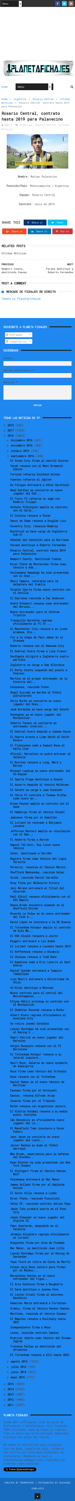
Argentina (20, 99)
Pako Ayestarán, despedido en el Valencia (34, 1227)
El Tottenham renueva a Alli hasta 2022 (39, 1355)
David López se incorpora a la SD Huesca (40, 922)
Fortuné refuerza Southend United (35, 474)
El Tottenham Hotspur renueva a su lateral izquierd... (35, 1056)
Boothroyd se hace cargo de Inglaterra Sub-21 (38, 533)
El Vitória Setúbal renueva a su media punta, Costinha (38, 1113)
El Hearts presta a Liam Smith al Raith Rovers (39, 738)
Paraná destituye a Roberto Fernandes (38, 545)
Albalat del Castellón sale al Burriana (39, 540)
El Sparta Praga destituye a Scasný (36, 779)
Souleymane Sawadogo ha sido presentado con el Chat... (39, 574)
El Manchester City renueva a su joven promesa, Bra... (38, 630)
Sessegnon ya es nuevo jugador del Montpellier (35, 716)
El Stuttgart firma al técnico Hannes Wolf (38, 1172)
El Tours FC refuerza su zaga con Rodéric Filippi (35, 500)
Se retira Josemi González (29, 1023)
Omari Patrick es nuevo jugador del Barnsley (36, 1039)
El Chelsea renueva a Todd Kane (33, 957)
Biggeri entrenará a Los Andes (32, 941)
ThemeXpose (27, 1482)
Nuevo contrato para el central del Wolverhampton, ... (36, 994)
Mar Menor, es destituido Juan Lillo (37, 1248)
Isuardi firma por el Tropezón (32, 1101)
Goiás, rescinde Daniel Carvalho (34, 877)
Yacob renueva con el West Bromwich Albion (36, 467)
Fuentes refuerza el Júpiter (31, 479)
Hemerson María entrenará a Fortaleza (38, 1303)
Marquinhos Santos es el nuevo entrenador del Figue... (32, 1277)
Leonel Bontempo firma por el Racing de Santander (39, 1255)
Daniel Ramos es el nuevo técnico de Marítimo (37, 1083)
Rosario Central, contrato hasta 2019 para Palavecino (38, 552)
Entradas (14, 335)
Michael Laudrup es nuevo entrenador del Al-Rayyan (40, 772)
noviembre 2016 (22, 445)
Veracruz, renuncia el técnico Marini (38, 867)
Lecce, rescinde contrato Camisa (34, 1333)
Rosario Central (43, 99)
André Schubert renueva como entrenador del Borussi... (39, 605)
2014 (11, 1389)
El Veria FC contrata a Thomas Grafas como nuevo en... (38, 796)
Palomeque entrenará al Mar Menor (35, 1179)
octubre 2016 (21, 451)
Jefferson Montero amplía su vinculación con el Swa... (40, 832)
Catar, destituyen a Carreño (31, 853)
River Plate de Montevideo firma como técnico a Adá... (38, 565)
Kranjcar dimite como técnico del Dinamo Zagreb (40, 1339)
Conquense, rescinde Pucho (29, 687)
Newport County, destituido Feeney (35, 559)
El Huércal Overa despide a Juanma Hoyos (40, 731)
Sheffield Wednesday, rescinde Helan (37, 872)
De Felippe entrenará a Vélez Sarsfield (39, 485)
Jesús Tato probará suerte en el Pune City (38, 1210)
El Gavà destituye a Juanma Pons (34, 1289)
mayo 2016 (18, 1377)
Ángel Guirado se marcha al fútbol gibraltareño (35, 694)
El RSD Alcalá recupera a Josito (34, 936)
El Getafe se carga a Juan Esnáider (36, 790)
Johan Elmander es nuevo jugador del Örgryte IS (37, 1219)
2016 (11, 435)
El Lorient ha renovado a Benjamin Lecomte (36, 824)
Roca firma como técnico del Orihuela (38, 1071)
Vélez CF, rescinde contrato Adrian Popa (40, 1204)
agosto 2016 (20, 1361)
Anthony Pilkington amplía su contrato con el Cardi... (39, 508)
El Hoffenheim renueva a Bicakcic (35, 952)
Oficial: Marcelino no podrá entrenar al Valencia (40, 755)
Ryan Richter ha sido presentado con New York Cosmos (40, 1164)
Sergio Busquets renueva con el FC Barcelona (35, 1047)
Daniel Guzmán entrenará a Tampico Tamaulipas (36, 972)
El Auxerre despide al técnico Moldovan (39, 785)
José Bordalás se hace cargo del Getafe (39, 709)
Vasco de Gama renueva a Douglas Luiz (38, 521)
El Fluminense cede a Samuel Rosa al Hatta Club (37, 747)
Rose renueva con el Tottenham (32, 1077)
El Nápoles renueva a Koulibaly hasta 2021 (38, 1320)
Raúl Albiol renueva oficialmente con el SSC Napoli (40, 898)
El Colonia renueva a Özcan (30, 515)
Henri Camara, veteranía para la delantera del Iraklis (34, 582)
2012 (11, 1399)
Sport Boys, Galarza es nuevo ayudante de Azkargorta (38, 1064)
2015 (11, 1384)
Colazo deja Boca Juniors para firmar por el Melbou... (38, 1268)
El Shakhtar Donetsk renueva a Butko (37, 1010)
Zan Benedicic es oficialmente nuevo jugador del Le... (37, 1121)
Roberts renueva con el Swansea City (37, 646)
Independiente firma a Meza (30, 1327)
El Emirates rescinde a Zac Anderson (37, 598)
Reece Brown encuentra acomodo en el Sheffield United (37, 906)
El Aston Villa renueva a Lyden (33, 1193)
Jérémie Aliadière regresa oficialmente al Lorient (39, 1235)
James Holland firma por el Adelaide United (37, 1186)
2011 (11, 1405)
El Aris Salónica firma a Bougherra (36, 1284)
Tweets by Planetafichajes (21, 299)
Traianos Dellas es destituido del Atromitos (35, 1348)
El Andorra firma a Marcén (29, 839)
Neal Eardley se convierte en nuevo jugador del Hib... (36, 491)
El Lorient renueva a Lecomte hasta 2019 (40, 946)
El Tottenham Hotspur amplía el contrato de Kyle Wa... (40, 929)
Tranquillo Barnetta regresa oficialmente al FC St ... (31, 622)
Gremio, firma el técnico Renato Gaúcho (39, 1308)
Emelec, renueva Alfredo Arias (32, 1095)
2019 (11, 425)
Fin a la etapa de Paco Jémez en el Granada (36, 638)
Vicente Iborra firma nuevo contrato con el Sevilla (40, 591)
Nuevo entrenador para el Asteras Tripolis (34, 613)
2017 (11, 430)
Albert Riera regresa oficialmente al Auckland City (38, 1016)
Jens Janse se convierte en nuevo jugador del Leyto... (34, 1138)
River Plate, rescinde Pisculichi (35, 1198)
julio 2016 (19, 1367)
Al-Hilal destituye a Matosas (31, 988)
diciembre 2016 (22, 440)
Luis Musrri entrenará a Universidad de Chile (39, 980)
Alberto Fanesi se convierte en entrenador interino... (33, 724)
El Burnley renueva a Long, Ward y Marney (35, 764)
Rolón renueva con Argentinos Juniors (38, 1106)
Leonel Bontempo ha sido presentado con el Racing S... (39, 1030)
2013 (11, 1394)
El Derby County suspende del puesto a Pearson (38, 671)
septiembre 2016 (23, 456)
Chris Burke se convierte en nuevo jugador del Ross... (35, 702)
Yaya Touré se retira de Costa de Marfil (40, 1262)
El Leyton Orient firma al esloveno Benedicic (36, 1296)
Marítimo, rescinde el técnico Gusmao (38, 1313)
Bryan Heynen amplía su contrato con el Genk (39, 805)
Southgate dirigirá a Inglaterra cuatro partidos (39, 658)
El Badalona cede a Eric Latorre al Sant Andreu (40, 963)
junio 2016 (19, 1372)
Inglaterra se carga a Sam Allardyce (37, 665)
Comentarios (16, 341)
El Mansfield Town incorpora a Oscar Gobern (37, 1130)
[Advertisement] (37, 35)
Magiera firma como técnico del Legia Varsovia (38, 860)
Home (5, 86)
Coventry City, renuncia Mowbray (34, 526)
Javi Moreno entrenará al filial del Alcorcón (37, 889)
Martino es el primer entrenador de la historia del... (38, 680)
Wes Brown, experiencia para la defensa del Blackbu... (39, 1155)
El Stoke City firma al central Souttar (39, 461)
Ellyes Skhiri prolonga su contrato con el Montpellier (39, 1003)
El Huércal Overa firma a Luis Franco (38, 651)
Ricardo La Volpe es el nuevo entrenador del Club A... (40, 915)
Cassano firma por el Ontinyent (33, 1090)
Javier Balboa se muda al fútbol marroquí (34, 1146)
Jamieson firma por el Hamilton (33, 817)
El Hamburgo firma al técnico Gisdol (37, 812)
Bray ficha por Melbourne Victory (34, 883)
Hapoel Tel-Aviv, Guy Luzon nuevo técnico (35, 846)
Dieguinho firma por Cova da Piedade (37, 1243)
